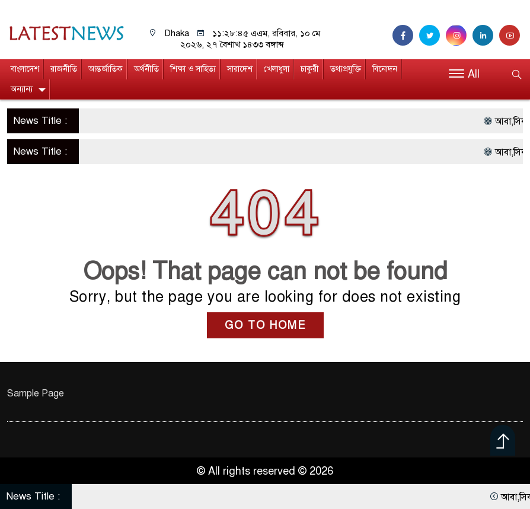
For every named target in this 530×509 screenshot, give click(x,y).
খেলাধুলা (276, 69)
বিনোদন (384, 69)
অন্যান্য (22, 89)
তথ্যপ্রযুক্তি (345, 69)
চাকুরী (310, 69)
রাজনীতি (63, 69)
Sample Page (35, 393)
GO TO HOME (265, 325)
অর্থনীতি (146, 69)
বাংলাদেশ (25, 69)
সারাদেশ (240, 69)
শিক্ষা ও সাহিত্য (193, 69)
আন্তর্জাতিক (105, 69)
